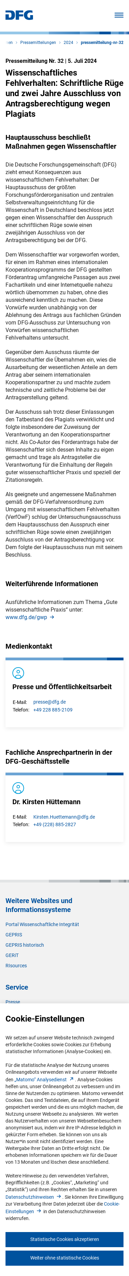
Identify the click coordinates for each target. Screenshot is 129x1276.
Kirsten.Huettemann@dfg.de (64, 817)
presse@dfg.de (49, 702)
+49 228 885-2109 (53, 710)
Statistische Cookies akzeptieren (64, 1239)
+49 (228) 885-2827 (54, 824)
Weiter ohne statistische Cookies (64, 1258)
